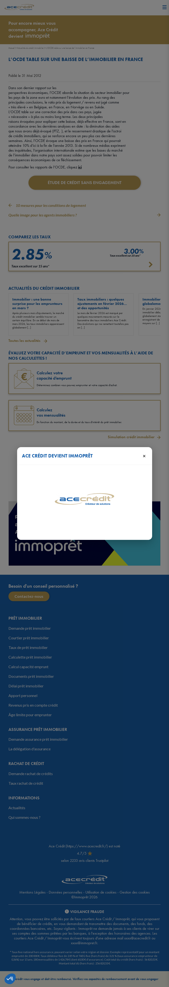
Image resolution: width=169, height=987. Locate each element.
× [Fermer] (144, 455)
